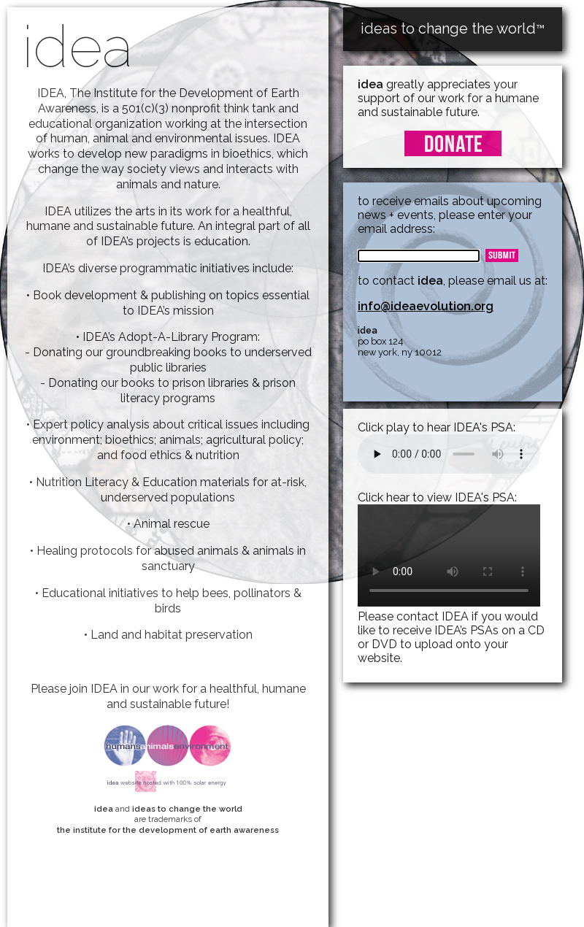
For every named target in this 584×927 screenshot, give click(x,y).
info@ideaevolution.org (425, 306)
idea (77, 46)
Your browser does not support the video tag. (449, 555)
